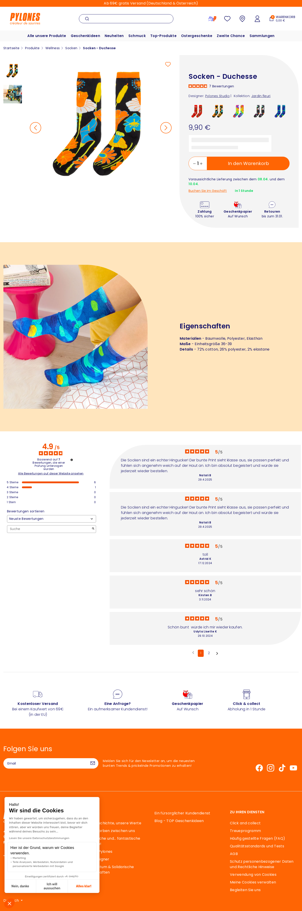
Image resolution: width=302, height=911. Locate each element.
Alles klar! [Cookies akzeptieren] (83, 886)
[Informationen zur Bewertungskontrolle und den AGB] (71, 460)
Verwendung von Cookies (253, 874)
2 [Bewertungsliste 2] (209, 653)
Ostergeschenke (196, 35)
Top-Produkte (163, 35)
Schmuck (137, 35)
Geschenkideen (85, 35)
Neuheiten (114, 35)
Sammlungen (262, 35)
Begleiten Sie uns (245, 889)
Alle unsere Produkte (46, 35)
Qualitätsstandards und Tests (257, 846)
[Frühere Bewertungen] (193, 653)
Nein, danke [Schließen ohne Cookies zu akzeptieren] (20, 886)
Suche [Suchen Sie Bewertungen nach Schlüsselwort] (49, 529)
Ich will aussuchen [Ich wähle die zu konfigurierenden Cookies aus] (52, 886)
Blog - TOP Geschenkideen (179, 820)
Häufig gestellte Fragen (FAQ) (257, 838)
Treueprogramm (245, 830)
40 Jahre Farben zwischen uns (107, 830)
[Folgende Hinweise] (217, 653)
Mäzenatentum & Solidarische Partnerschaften (106, 869)
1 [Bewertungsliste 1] (200, 653)
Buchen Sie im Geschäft (208, 191)
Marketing (19, 858)
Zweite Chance (231, 35)
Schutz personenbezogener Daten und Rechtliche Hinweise (262, 864)
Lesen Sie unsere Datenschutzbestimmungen (39, 838)
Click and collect (245, 823)
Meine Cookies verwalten (253, 882)
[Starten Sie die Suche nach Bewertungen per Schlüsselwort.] (93, 529)
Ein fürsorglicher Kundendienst (182, 813)
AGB (234, 853)
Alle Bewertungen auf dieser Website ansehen (51, 473)
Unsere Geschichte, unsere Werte (110, 823)
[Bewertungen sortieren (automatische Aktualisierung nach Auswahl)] (51, 519)
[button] (9, 903)
